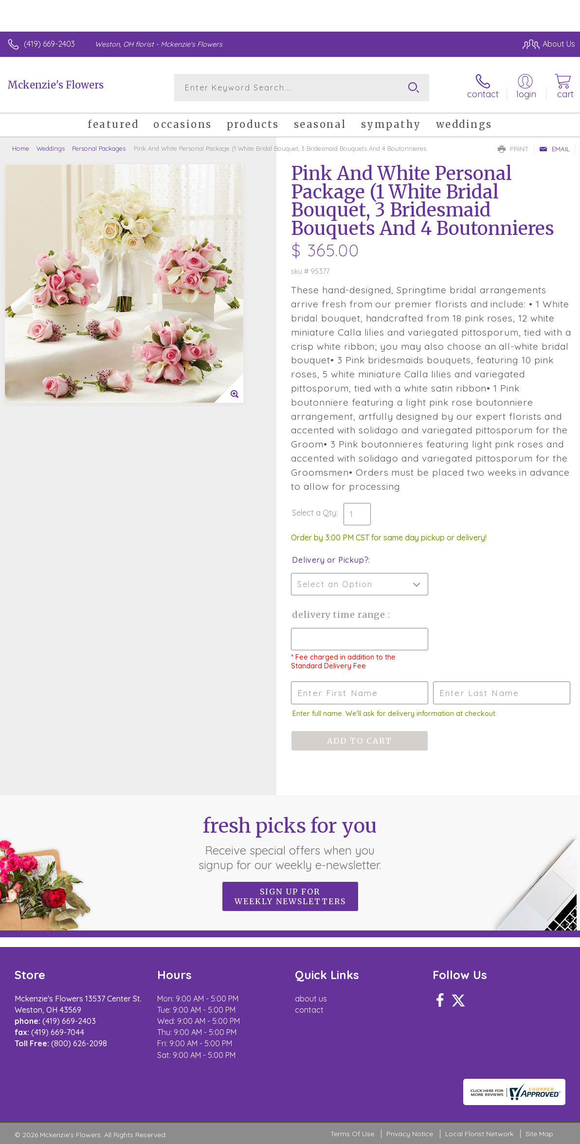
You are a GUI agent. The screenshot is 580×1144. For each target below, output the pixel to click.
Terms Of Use (352, 1133)
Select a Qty (314, 513)
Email (554, 148)
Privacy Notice (409, 1133)
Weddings (50, 148)
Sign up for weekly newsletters (290, 896)
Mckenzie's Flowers (55, 85)
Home (20, 148)
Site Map (539, 1133)
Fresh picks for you (290, 843)
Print (513, 148)
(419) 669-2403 (49, 44)
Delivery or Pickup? (330, 560)
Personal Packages (99, 148)
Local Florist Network (479, 1133)
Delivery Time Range (340, 614)
